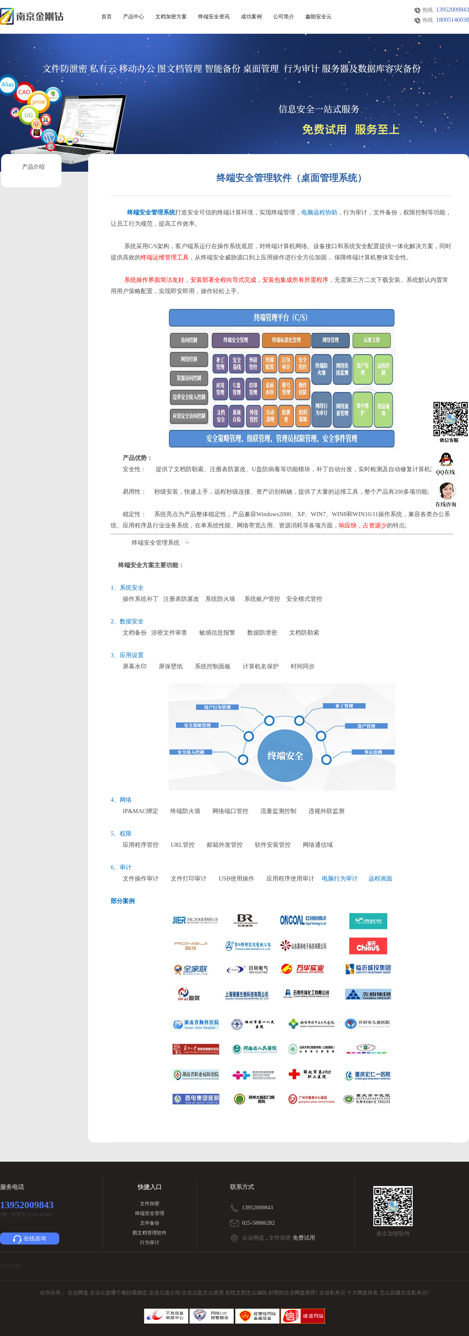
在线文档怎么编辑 (246, 1293)
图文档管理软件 (149, 1233)
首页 (106, 16)
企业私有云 (333, 1293)
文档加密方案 (171, 16)
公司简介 (283, 16)
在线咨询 (29, 1239)
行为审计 (149, 1242)
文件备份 (149, 1223)
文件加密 (149, 1203)
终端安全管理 (149, 1213)
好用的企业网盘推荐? (293, 1293)
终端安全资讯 (214, 16)
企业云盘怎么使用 (203, 1293)
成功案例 (251, 16)
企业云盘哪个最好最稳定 (119, 1293)
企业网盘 (253, 1238)
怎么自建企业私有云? (404, 1293)
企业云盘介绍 (165, 1293)
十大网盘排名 (362, 1293)
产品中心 (133, 16)
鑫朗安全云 (318, 16)
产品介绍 (33, 167)
